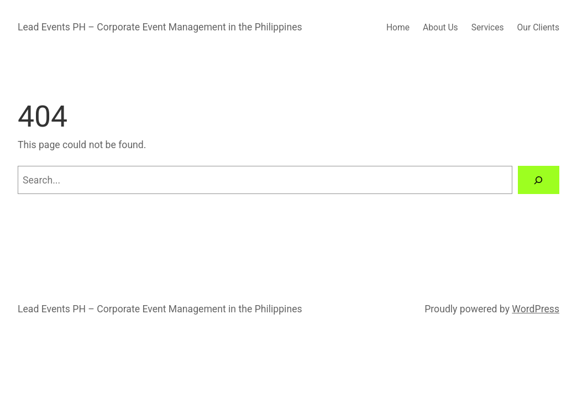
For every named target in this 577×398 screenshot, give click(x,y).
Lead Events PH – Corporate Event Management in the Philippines (160, 27)
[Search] (538, 180)
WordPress (535, 309)
